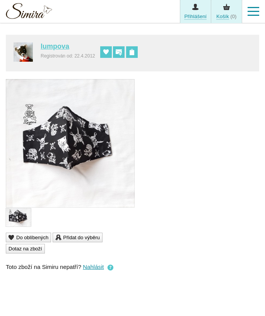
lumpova (55, 46)
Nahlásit (93, 267)
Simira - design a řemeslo (29, 13)
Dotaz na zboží (25, 249)
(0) (226, 17)
